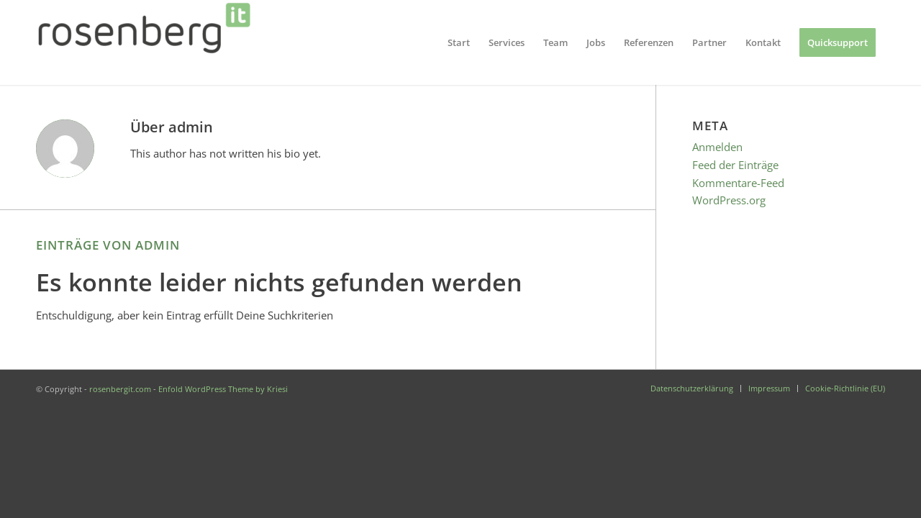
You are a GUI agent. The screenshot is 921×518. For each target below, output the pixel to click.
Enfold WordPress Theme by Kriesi (223, 388)
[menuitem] (458, 42)
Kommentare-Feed (738, 183)
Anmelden (717, 147)
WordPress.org (729, 200)
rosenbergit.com (120, 388)
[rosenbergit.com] (144, 42)
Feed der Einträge (735, 165)
